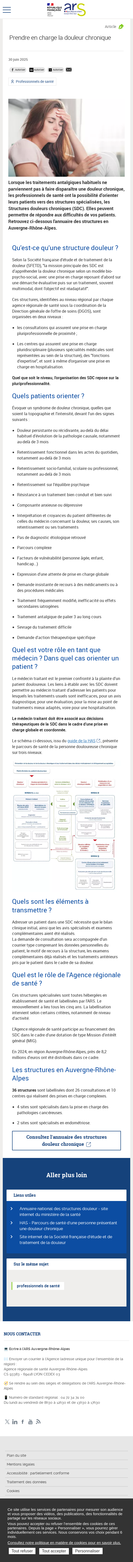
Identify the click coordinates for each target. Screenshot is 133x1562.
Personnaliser (87, 1551)
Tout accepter (54, 1551)
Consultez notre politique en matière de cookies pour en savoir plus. (64, 1542)
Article (110, 26)
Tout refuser (22, 1551)
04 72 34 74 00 (72, 1397)
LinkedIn (15, 1422)
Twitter (7, 1422)
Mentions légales (21, 1464)
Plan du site (16, 1455)
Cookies (13, 1491)
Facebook (22, 1422)
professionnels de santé (38, 1286)
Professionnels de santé (35, 82)
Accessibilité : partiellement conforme (38, 1473)
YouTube (30, 1422)
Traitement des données (27, 1482)
